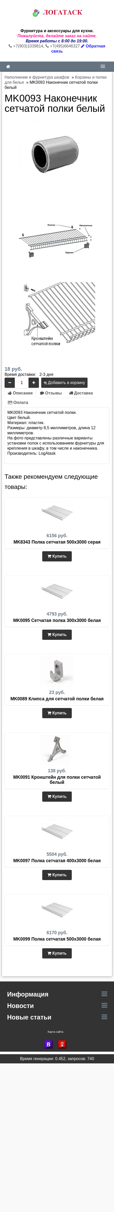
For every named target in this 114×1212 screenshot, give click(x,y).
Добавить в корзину (64, 382)
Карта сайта (55, 1031)
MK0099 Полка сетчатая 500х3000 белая (57, 939)
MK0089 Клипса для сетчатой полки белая (57, 698)
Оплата (18, 402)
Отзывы (51, 393)
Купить (56, 556)
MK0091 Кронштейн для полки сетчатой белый (57, 780)
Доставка (81, 393)
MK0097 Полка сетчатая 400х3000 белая (57, 860)
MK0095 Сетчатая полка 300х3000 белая (57, 620)
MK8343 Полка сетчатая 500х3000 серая (57, 542)
